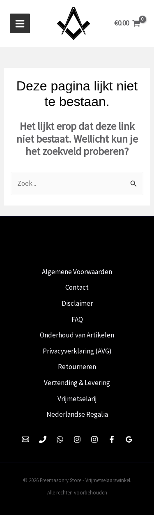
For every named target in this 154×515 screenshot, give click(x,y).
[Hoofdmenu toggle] (20, 24)
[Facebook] (111, 439)
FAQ (77, 319)
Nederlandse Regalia (77, 414)
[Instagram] (77, 439)
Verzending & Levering (77, 382)
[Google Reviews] (129, 439)
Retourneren (77, 366)
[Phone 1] (42, 439)
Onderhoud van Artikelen (77, 334)
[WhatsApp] (60, 439)
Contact (77, 287)
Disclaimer (77, 303)
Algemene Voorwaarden (77, 271)
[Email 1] (25, 439)
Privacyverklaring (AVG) (77, 351)
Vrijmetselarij (77, 398)
